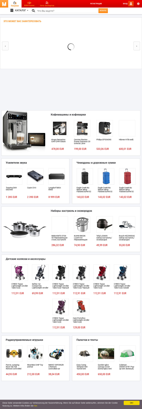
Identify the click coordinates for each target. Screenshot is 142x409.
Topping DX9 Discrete (11, 189)
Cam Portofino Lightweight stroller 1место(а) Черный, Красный (81, 321)
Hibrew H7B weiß (126, 139)
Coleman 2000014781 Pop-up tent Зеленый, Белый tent (126, 368)
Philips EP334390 (103, 139)
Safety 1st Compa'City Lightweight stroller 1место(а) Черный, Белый (40, 288)
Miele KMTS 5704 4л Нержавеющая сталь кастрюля (59, 238)
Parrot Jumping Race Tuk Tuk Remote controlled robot (13, 368)
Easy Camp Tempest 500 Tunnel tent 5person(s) (82, 368)
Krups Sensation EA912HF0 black (58, 140)
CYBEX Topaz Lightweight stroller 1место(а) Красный (101, 287)
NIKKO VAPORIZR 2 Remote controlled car (56, 367)
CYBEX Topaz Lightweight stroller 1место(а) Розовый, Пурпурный (19, 288)
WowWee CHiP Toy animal (35, 366)
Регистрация (96, 4)
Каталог (21, 10)
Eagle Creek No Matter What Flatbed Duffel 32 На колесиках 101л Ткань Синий (106, 191)
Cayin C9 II (31, 188)
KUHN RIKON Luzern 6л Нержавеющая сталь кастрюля (81, 239)
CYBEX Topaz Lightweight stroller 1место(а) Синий (122, 286)
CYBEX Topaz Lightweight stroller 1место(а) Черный (60, 286)
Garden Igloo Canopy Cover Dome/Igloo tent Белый (105, 368)
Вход (125, 4)
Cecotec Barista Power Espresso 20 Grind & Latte (82, 141)
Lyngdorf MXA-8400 (54, 189)
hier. (36, 406)
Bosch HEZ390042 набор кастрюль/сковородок (127, 238)
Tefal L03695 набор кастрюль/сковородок (104, 238)
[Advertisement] (71, 89)
